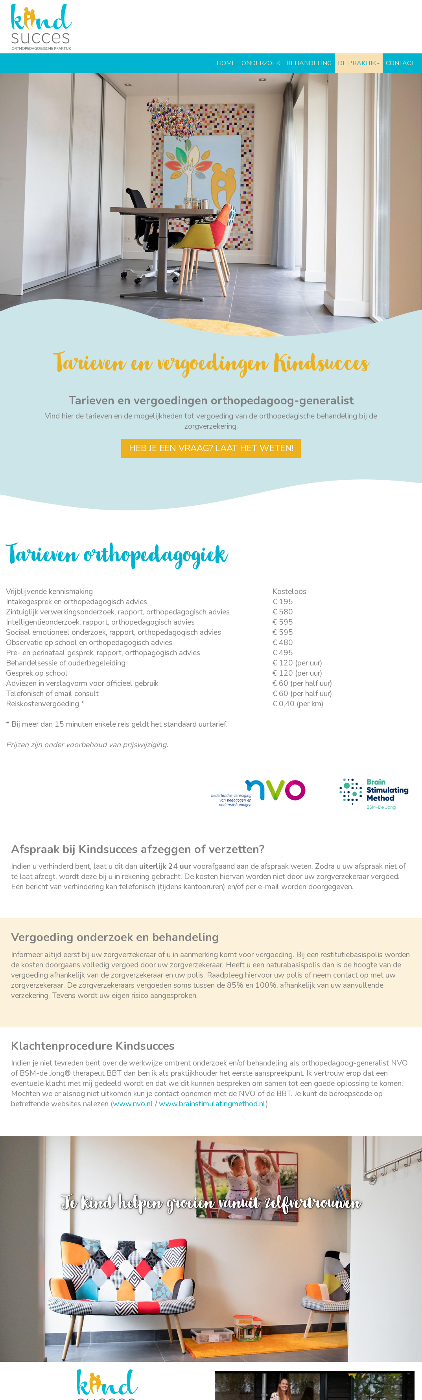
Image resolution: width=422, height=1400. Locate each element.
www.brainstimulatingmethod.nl (212, 1104)
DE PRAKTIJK (359, 63)
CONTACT (400, 63)
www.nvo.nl (133, 1104)
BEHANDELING (309, 63)
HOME (226, 63)
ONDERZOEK (260, 63)
